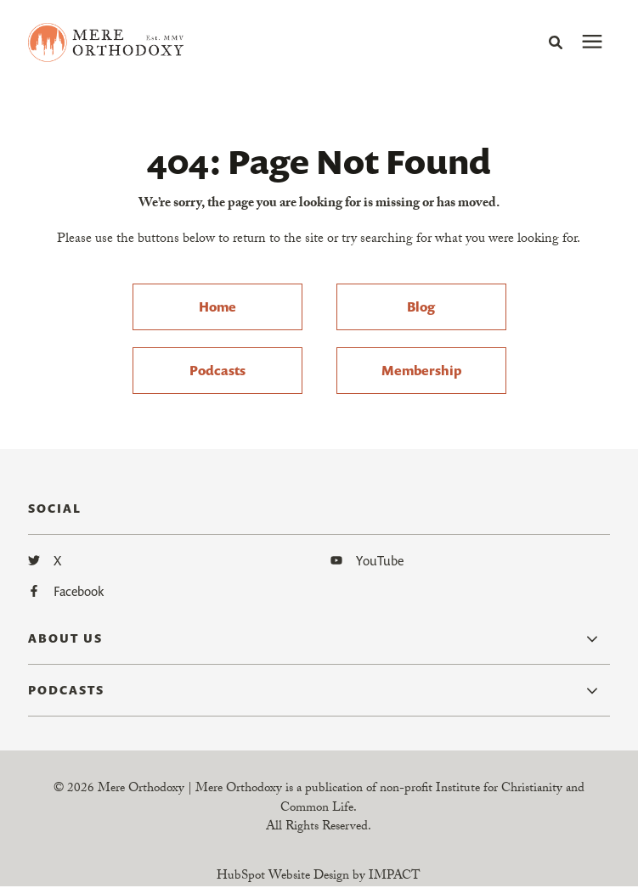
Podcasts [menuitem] (217, 370)
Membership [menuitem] (421, 370)
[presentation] (592, 42)
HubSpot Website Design (283, 877)
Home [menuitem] (217, 306)
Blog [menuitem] (421, 306)
